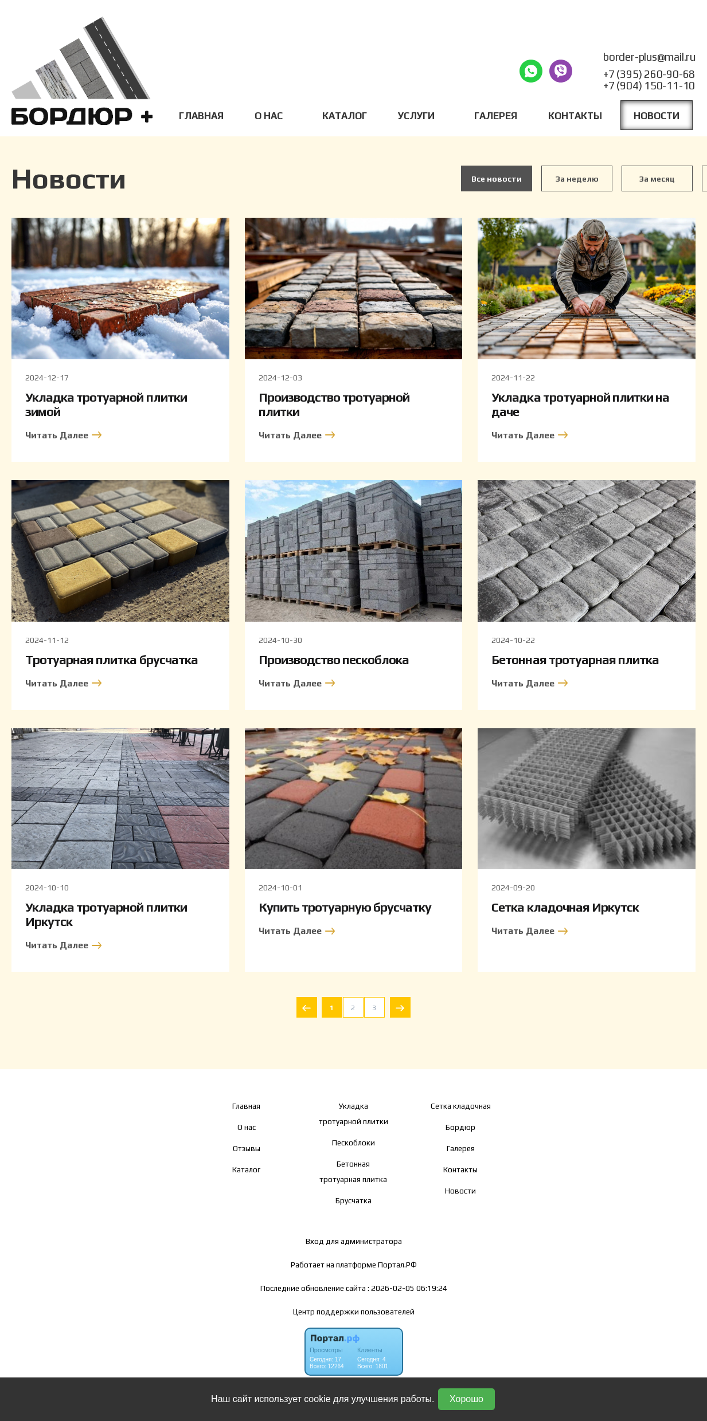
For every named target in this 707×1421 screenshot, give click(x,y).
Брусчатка (353, 1200)
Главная (201, 115)
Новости (656, 115)
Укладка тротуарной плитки (353, 1113)
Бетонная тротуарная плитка (353, 1171)
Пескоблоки (353, 1142)
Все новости (496, 178)
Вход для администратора (354, 1241)
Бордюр (460, 1127)
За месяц (657, 178)
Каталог (344, 115)
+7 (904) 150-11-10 (649, 85)
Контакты (575, 115)
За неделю (577, 178)
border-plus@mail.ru (649, 56)
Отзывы (246, 1148)
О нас (246, 1127)
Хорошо (466, 1399)
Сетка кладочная (461, 1105)
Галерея (495, 115)
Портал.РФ (397, 1264)
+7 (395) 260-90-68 (649, 74)
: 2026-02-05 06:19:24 (407, 1288)
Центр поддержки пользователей (354, 1311)
